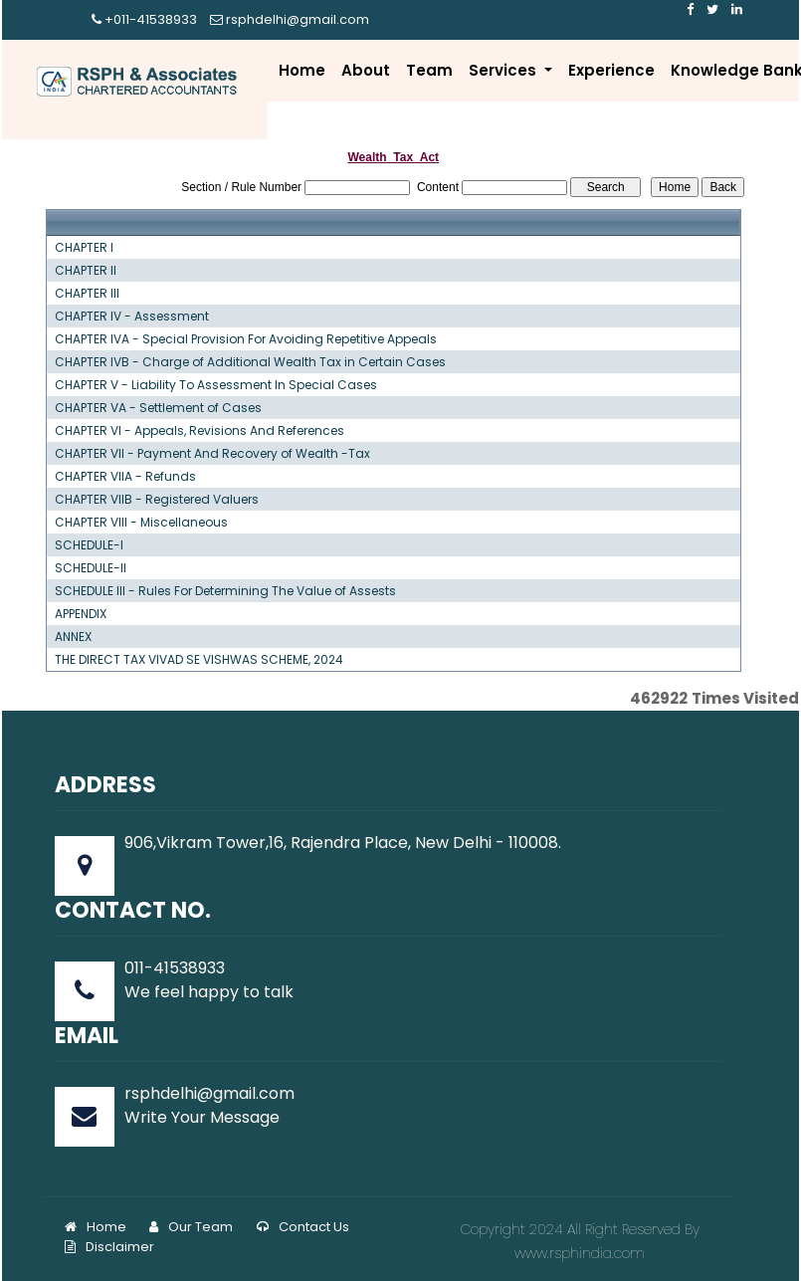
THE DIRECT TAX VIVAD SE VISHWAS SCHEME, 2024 (199, 660)
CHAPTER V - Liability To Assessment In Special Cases (216, 385)
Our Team (191, 1226)
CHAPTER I (84, 248)
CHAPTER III (87, 294)
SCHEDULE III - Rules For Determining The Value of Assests (225, 591)
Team (429, 70)
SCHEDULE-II (90, 568)
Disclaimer (109, 1246)
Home (302, 70)
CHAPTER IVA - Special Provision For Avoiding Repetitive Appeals (246, 339)
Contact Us (303, 1226)
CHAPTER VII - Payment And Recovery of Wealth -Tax (212, 454)
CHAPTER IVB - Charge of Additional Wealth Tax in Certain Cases (250, 362)
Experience (611, 70)
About (365, 70)
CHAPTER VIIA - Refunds (125, 477)
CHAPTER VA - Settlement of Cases (158, 408)
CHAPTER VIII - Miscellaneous (141, 523)
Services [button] (504, 70)
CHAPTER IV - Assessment (132, 316)
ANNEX (73, 637)
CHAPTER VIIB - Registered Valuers (157, 500)
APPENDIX (80, 614)
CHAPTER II (85, 271)
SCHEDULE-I (89, 545)
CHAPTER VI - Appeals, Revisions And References (199, 431)
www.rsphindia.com (579, 1253)
